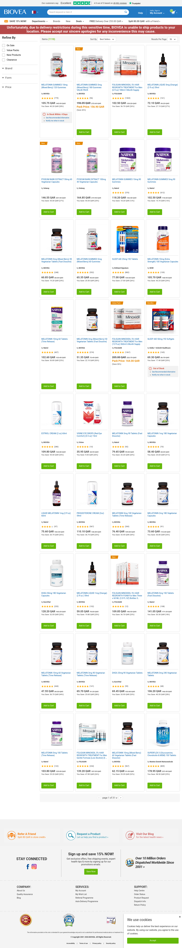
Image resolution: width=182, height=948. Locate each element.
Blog (19, 898)
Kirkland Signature (121, 268)
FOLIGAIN (118, 94)
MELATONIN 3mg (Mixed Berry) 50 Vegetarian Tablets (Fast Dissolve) (92, 340)
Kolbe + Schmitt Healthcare (160, 348)
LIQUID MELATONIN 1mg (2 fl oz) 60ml (56, 514)
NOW (151, 268)
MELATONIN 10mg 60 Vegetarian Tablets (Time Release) (56, 674)
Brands (56, 21)
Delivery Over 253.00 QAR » (106, 21)
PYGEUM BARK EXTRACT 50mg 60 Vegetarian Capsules (56, 180)
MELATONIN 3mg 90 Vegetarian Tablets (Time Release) (91, 674)
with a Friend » (144, 21)
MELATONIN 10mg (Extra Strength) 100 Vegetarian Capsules (162, 260)
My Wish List (81, 894)
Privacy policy (96, 943)
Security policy (110, 943)
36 (172, 39)
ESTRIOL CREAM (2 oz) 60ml (54, 433)
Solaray (46, 188)
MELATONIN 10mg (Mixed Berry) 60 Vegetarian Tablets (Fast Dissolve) (126, 755)
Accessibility (70, 943)
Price (6, 87)
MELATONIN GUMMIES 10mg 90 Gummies (126, 180)
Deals (80, 21)
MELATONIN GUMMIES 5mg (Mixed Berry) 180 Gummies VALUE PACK (89, 87)
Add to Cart (84, 132)
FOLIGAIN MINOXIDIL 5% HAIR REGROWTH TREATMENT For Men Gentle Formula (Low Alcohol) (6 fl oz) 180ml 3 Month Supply (92, 755)
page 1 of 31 (109, 797)
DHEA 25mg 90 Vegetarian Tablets (127, 673)
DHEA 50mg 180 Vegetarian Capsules (53, 594)
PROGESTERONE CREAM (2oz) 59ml (90, 514)
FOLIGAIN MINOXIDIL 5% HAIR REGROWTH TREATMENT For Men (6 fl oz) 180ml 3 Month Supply (127, 87)
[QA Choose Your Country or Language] (35, 12)
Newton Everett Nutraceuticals (161, 762)
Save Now (91, 871)
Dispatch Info (140, 901)
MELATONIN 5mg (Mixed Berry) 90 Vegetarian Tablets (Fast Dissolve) (56, 260)
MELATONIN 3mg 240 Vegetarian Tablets (162, 674)
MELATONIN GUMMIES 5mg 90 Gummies (161, 180)
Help (140, 13)
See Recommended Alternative (57, 118)
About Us (21, 890)
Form (7, 77)
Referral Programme (84, 898)
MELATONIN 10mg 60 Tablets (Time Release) (54, 340)
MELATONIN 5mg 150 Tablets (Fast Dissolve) (160, 594)
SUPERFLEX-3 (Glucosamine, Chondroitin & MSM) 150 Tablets (161, 754)
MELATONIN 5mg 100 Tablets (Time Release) (54, 754)
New (68, 21)
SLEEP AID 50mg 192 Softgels (160, 339)
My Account (80, 890)
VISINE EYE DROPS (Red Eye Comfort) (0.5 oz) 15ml (89, 434)
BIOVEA (46, 94)
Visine (81, 442)
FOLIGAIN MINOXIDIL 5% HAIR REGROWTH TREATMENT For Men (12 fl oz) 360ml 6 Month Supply (127, 341)
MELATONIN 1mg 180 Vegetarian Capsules (162, 434)
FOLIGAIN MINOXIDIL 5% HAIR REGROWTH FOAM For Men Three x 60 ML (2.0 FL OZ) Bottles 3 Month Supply (127, 596)
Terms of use (83, 943)
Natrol (116, 188)
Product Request (141, 898)
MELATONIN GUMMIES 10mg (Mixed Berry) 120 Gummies (54, 86)
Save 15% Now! (15, 21)
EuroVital (46, 602)
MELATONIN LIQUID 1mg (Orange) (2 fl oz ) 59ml (92, 594)
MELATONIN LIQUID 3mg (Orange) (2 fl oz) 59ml (162, 86)
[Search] (125, 12)
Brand (7, 68)
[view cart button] (174, 12)
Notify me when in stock (55, 121)
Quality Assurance (25, 894)
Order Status (139, 894)
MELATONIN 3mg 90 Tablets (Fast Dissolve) (127, 434)
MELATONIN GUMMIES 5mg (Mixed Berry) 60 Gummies (89, 260)
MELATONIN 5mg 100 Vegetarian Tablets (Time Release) (127, 514)
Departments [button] (39, 21)
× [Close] (180, 917)
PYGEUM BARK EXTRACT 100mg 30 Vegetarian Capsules (91, 180)
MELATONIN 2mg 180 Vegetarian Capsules (162, 514)
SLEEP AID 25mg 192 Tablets (125, 259)
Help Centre (139, 890)
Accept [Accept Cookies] (153, 940)
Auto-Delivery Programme (86, 901)
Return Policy (140, 905)
